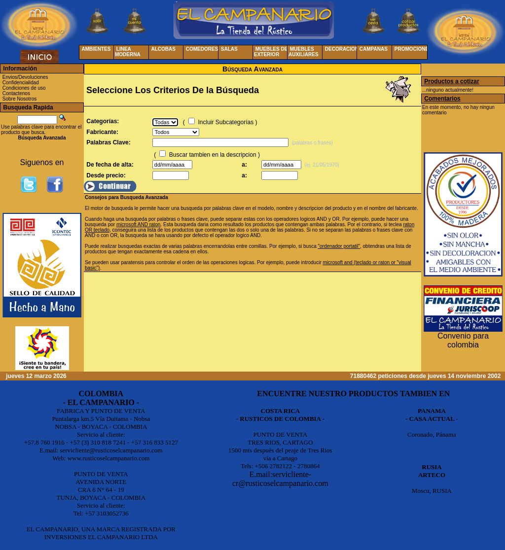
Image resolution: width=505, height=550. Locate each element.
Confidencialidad (20, 82)
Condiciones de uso (24, 88)
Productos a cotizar (451, 81)
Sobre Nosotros (19, 99)
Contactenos (16, 93)
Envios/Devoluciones (25, 77)
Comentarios (442, 98)
